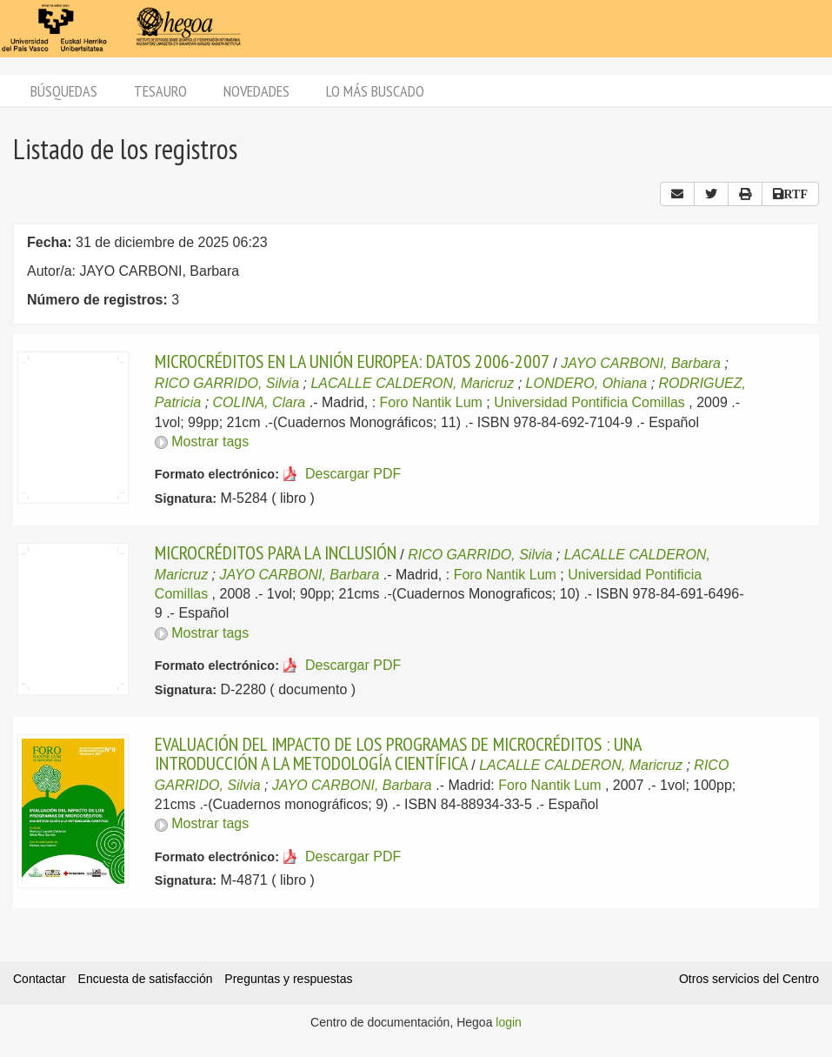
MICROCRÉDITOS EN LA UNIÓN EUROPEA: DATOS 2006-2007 (352, 361)
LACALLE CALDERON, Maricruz (412, 383)
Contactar (39, 979)
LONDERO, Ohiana (587, 383)
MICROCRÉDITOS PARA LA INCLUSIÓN (275, 552)
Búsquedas (63, 91)
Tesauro (160, 91)
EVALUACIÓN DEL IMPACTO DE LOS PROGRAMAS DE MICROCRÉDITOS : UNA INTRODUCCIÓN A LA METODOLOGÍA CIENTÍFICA (398, 753)
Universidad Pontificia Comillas (589, 402)
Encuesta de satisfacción (145, 979)
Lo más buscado (375, 91)
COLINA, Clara (259, 402)
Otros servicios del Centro (749, 979)
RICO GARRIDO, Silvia (227, 383)
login (509, 1022)
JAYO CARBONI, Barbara (641, 363)
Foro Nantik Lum (431, 402)
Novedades (256, 91)
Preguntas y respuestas (288, 979)
